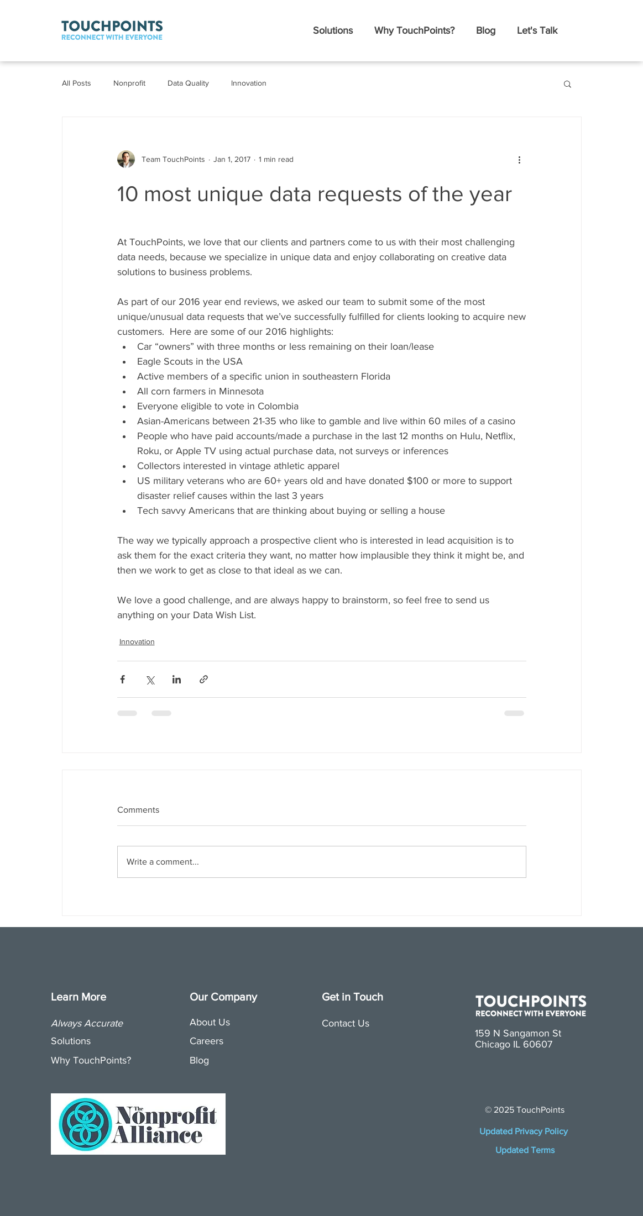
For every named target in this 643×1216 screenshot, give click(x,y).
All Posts (76, 82)
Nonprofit (129, 82)
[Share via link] (203, 679)
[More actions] (519, 159)
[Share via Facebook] (122, 679)
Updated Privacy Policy (524, 1131)
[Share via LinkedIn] (176, 679)
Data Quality (188, 82)
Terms (543, 1150)
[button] (333, 30)
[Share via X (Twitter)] (149, 679)
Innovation (248, 82)
